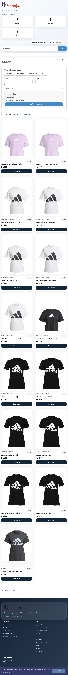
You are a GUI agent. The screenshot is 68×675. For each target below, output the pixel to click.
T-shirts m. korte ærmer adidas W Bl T (12, 571)
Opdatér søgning (34, 104)
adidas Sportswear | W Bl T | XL (10, 397)
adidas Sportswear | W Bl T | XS (10, 513)
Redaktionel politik (8, 633)
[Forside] (10, 5)
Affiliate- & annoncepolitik (11, 636)
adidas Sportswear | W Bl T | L (44, 397)
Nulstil (44, 74)
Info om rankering (61, 59)
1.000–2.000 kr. (34, 74)
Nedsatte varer (56, 42)
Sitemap (38, 633)
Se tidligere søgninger (8, 590)
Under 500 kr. (9, 74)
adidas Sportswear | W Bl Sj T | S (10, 280)
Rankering (38, 651)
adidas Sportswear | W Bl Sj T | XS (46, 280)
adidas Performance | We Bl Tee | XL (46, 338)
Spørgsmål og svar (41, 625)
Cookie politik (8, 661)
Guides (37, 648)
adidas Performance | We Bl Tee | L (11, 164)
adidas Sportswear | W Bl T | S (44, 455)
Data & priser (7, 630)
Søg (62, 48)
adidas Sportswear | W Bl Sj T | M (45, 222)
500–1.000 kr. (21, 74)
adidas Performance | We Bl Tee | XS (46, 164)
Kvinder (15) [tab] (7, 114)
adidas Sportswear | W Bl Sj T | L (10, 222)
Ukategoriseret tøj (41, 643)
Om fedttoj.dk (7, 625)
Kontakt (5, 628)
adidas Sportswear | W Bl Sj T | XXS (11, 338)
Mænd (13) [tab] (17, 114)
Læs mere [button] (6, 672)
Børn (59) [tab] (27, 114)
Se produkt (16, 171)
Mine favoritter (39, 42)
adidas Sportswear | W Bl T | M (10, 455)
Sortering (6, 84)
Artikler (37, 646)
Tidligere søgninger (41, 630)
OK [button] (59, 671)
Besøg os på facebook (42, 628)
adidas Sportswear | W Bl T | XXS (45, 513)
